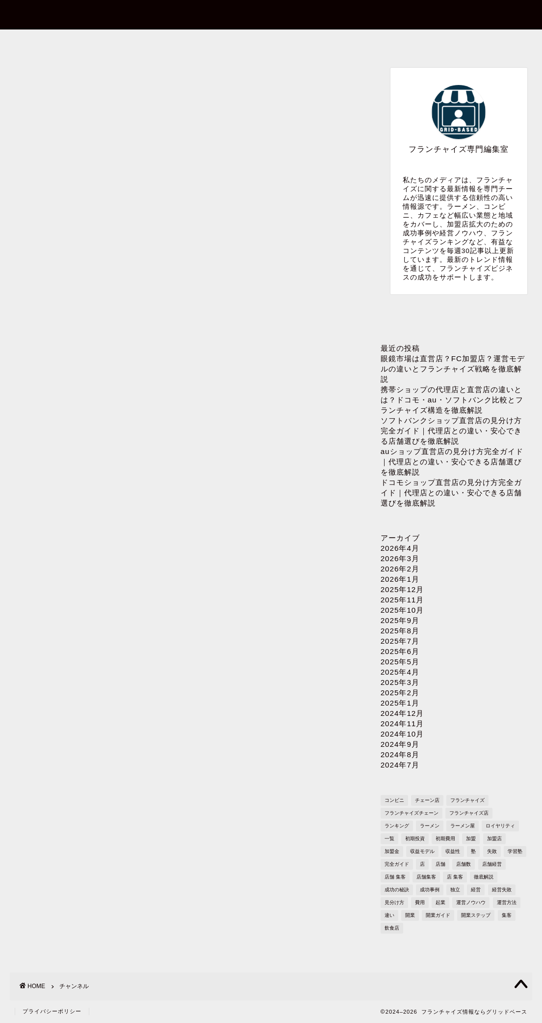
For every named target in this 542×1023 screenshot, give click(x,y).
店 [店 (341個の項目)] (422, 864)
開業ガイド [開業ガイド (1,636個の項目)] (438, 915)
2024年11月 (402, 723)
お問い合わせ (166, 42)
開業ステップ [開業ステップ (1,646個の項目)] (475, 915)
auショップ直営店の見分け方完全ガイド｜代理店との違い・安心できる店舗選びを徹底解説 (452, 461)
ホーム (62, 42)
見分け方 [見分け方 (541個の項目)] (394, 902)
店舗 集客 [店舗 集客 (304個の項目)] (395, 877)
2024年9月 (400, 744)
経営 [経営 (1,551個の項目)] (476, 889)
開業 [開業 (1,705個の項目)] (410, 915)
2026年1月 (400, 579)
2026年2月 (400, 569)
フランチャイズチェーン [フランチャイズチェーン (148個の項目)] (412, 813)
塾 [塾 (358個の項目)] (473, 851)
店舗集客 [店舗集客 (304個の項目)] (426, 877)
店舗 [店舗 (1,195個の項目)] (440, 864)
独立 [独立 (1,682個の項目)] (455, 889)
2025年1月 (400, 703)
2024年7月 (400, 765)
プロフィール (269, 42)
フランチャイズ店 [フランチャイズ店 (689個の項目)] (469, 813)
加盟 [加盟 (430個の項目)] (471, 838)
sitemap (478, 42)
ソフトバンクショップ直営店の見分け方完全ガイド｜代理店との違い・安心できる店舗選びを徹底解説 (451, 430)
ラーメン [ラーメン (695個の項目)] (429, 825)
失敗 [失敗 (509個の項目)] (492, 851)
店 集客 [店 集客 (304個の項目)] (455, 877)
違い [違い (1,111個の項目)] (389, 915)
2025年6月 (400, 651)
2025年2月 (400, 692)
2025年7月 (400, 641)
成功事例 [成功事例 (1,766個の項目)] (429, 889)
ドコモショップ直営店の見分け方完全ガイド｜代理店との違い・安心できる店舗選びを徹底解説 (451, 492)
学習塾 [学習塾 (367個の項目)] (515, 851)
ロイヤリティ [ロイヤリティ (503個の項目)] (500, 825)
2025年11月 (402, 600)
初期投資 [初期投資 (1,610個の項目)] (415, 838)
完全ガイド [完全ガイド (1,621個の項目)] (397, 864)
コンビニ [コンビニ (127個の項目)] (394, 800)
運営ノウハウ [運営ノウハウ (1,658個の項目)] (471, 902)
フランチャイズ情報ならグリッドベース (271, 14)
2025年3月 (400, 682)
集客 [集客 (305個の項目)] (507, 915)
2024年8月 (400, 754)
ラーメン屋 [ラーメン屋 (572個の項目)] (462, 825)
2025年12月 (402, 589)
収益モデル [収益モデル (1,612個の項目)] (422, 851)
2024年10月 (402, 734)
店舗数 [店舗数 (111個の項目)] (463, 864)
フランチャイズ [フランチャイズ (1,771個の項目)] (467, 800)
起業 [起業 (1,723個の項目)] (440, 902)
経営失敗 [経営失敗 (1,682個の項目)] (502, 889)
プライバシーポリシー (373, 42)
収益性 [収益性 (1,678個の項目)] (452, 851)
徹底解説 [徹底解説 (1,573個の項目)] (483, 877)
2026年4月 (400, 548)
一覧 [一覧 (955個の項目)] (389, 838)
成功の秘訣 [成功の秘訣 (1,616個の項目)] (397, 889)
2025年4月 (400, 672)
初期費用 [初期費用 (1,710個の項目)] (445, 838)
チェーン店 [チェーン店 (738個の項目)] (427, 800)
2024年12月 (402, 713)
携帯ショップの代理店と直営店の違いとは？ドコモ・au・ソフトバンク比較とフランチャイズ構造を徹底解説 (452, 399)
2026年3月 (400, 558)
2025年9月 (400, 620)
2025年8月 (400, 630)
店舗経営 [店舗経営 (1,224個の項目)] (492, 864)
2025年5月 (400, 661)
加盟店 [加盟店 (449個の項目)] (494, 838)
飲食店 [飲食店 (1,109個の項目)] (392, 928)
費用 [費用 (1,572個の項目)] (420, 902)
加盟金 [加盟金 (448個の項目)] (392, 851)
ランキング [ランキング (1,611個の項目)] (397, 825)
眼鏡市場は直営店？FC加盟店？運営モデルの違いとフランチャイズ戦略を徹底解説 (453, 368)
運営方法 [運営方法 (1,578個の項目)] (506, 902)
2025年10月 (402, 610)
